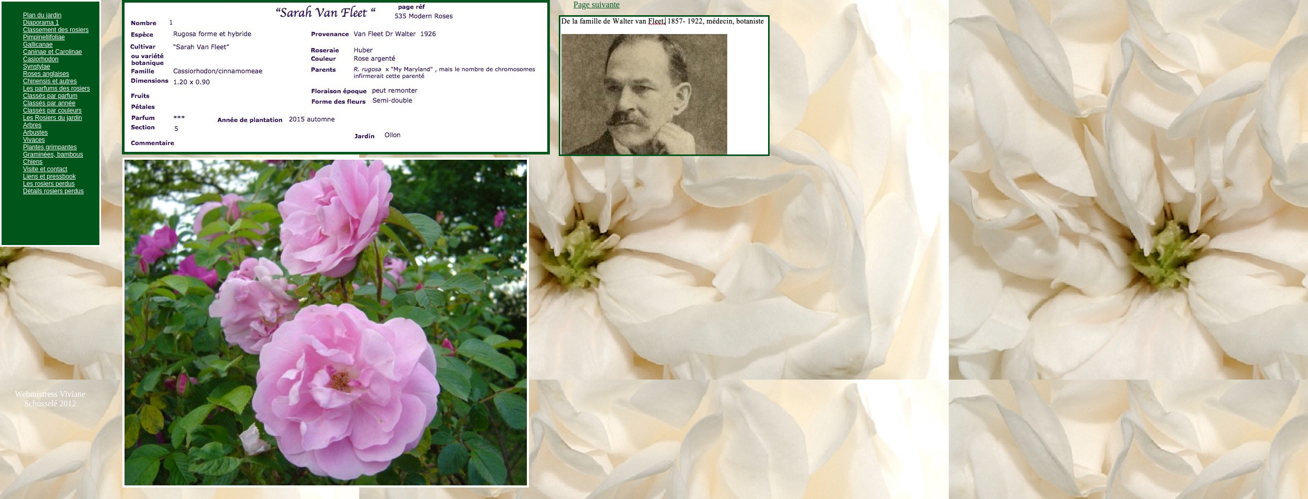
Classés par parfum (50, 95)
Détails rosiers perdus (53, 191)
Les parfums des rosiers (56, 88)
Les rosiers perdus (49, 183)
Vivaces (34, 139)
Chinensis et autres (50, 81)
